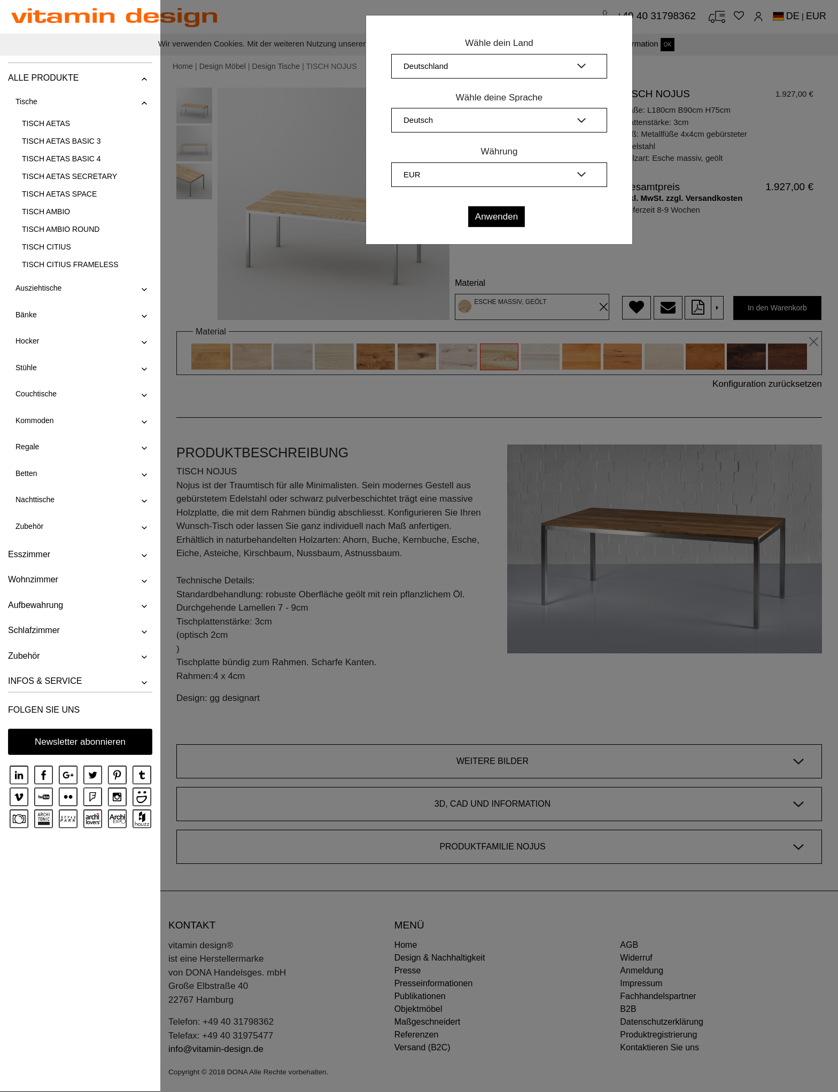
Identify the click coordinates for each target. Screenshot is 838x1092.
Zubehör (29, 526)
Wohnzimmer (33, 579)
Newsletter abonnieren (80, 742)
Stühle (26, 367)
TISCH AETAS (46, 123)
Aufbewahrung (35, 605)
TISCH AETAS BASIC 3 (61, 141)
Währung (499, 151)
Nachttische (35, 499)
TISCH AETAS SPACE (59, 194)
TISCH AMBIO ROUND (60, 229)
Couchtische (36, 393)
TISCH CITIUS (46, 247)
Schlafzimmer (34, 630)
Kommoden (34, 420)
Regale (27, 446)
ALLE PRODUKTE (43, 77)
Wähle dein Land (499, 43)
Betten (26, 473)
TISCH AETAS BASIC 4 (61, 158)
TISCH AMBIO (46, 211)
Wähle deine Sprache (499, 97)
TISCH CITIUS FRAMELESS (70, 264)
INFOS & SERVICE (45, 680)
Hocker (27, 341)
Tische (26, 101)
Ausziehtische (38, 288)
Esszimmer (29, 554)
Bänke (26, 314)
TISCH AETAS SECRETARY (69, 176)
